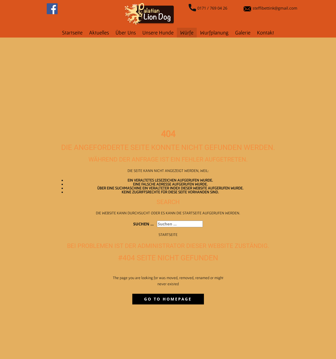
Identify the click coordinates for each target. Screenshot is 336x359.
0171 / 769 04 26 (208, 8)
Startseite (168, 234)
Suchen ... (143, 224)
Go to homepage (168, 299)
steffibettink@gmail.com (270, 8)
